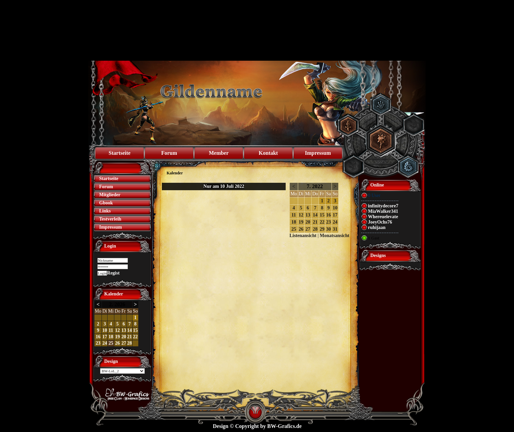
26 (117, 343)
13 (123, 330)
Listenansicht (302, 235)
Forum (169, 153)
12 (117, 330)
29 (322, 229)
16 (98, 336)
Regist (113, 273)
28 (129, 343)
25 (111, 343)
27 (123, 343)
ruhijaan (376, 227)
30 (328, 229)
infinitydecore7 (383, 205)
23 (98, 343)
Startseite (120, 153)
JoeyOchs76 (380, 222)
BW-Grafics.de (284, 426)
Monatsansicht (334, 235)
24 (104, 343)
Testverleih (110, 219)
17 (104, 336)
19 (117, 336)
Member (219, 153)
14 (129, 330)
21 (129, 336)
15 (135, 330)
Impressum (318, 153)
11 (111, 330)
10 (104, 330)
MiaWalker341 (383, 211)
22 (135, 336)
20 (123, 336)
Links (105, 210)
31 (335, 229)
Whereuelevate (383, 216)
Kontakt (268, 153)
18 (111, 336)
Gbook (106, 202)
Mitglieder (109, 194)
